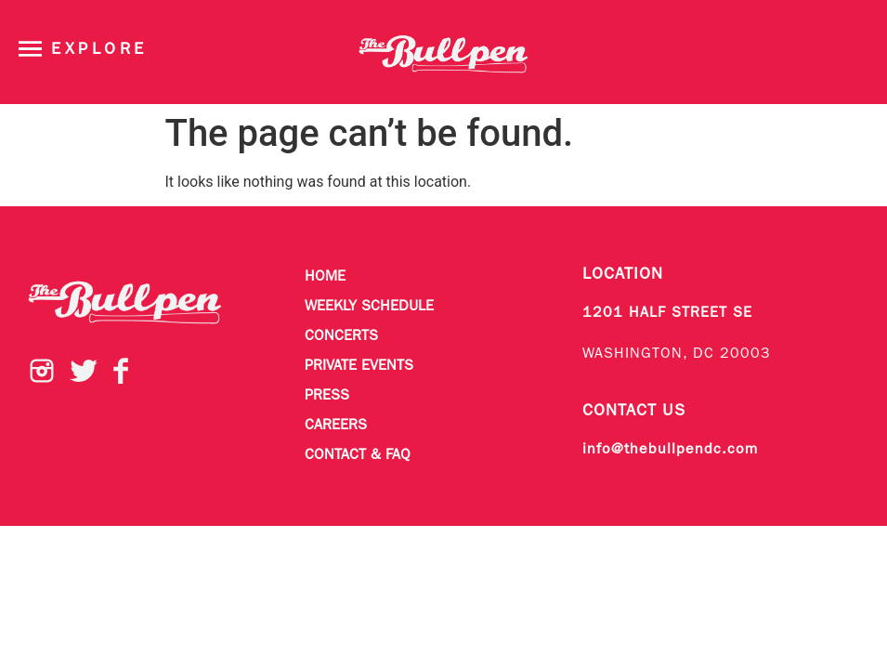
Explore (99, 50)
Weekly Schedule (369, 306)
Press (327, 395)
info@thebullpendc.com (670, 449)
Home (325, 276)
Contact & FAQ (358, 455)
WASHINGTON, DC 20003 (676, 354)
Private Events (359, 366)
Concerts (341, 336)
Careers (336, 425)
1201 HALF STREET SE (667, 313)
